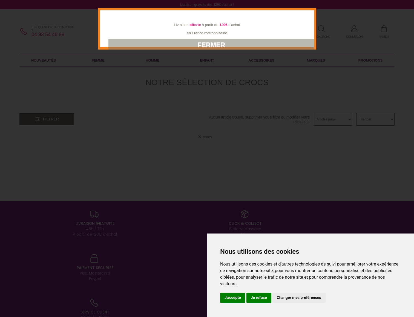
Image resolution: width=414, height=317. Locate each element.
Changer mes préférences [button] (299, 297)
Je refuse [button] (259, 297)
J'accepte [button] (233, 297)
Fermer (211, 44)
